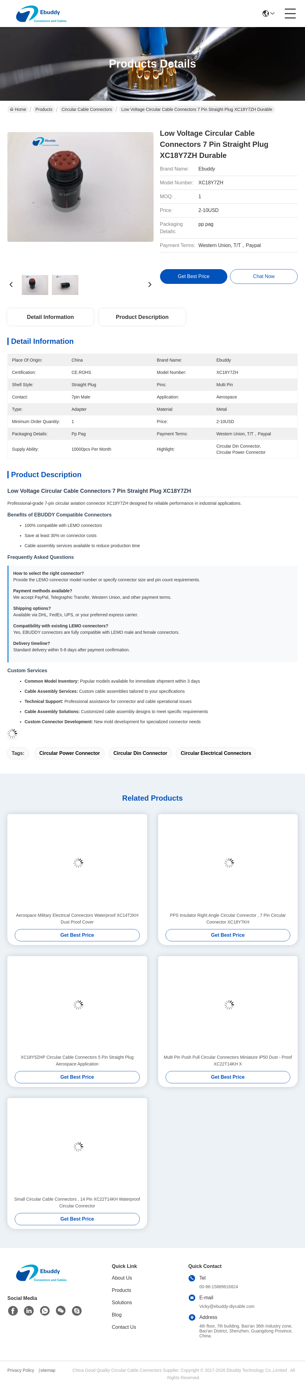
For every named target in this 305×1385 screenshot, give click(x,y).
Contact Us (124, 1327)
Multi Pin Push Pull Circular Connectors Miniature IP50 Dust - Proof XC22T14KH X (228, 1060)
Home (18, 109)
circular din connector (140, 753)
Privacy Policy (20, 1370)
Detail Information (50, 317)
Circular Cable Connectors (87, 109)
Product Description (142, 317)
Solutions (122, 1302)
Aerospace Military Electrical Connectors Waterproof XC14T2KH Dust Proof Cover (77, 918)
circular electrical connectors (216, 753)
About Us (122, 1278)
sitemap (47, 1370)
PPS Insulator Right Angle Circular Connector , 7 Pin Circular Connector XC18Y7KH (228, 918)
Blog (117, 1314)
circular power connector (69, 753)
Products (43, 109)
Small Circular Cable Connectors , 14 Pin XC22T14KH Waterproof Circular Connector (77, 1202)
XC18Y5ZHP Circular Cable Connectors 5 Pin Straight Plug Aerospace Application (77, 1060)
